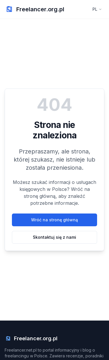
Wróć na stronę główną (54, 219)
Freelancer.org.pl (40, 9)
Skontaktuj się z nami (54, 237)
